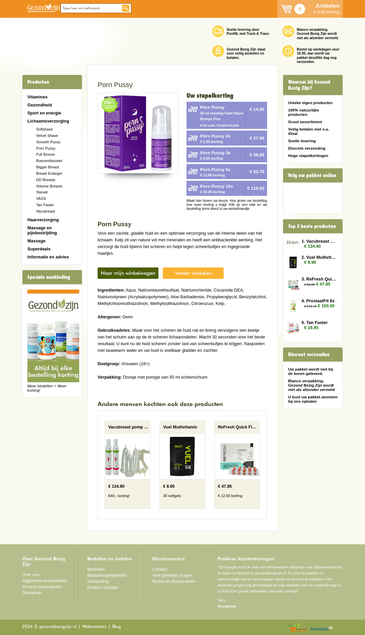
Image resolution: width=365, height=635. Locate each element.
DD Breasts (45, 180)
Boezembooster (49, 161)
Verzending (98, 581)
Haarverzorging (43, 219)
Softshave (44, 129)
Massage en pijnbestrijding (42, 230)
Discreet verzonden (309, 354)
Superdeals (38, 248)
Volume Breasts (49, 186)
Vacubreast (45, 211)
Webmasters (94, 627)
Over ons (30, 574)
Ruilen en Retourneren (174, 581)
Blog (116, 627)
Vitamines (37, 96)
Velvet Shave (47, 136)
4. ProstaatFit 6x (318, 300)
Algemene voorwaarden (45, 580)
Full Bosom (45, 154)
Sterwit (41, 192)
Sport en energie (44, 112)
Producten (38, 82)
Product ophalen (102, 587)
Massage (36, 240)
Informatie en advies (48, 256)
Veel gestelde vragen (172, 575)
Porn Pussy (45, 148)
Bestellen (96, 569)
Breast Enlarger (49, 173)
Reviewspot (322, 628)
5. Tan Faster (314, 322)
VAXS (41, 198)
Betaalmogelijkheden (107, 575)
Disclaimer (32, 592)
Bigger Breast (47, 167)
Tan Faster (45, 205)
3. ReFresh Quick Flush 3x (318, 279)
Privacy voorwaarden (42, 586)
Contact (159, 569)
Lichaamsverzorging (48, 121)
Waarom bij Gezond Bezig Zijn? (309, 85)
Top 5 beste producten (312, 226)
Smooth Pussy (48, 142)
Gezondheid (39, 104)
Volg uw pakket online (312, 175)
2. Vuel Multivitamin (318, 257)
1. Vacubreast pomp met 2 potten (318, 241)
